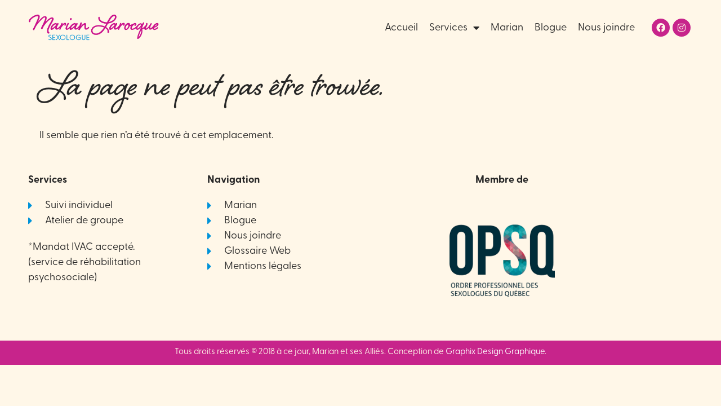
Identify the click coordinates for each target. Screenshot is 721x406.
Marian (507, 28)
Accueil (401, 28)
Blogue (551, 28)
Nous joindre (606, 28)
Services (454, 28)
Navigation (233, 180)
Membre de (501, 180)
